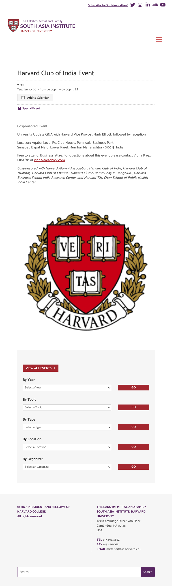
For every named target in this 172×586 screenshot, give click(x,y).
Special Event (31, 108)
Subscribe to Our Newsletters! (108, 5)
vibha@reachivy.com (49, 160)
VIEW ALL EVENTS (39, 368)
